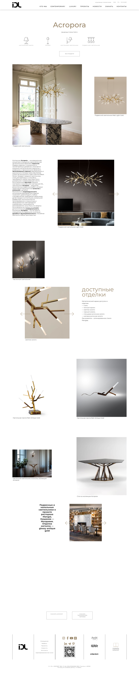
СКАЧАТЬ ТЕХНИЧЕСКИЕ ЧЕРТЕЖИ (82, 613)
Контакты (44, 646)
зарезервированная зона (44, 648)
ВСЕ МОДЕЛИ (69, 54)
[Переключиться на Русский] (123, 2)
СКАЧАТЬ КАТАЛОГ (57, 612)
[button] (113, 192)
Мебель (44, 639)
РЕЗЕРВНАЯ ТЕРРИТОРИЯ (103, 2)
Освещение (44, 636)
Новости (44, 643)
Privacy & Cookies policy (66, 663)
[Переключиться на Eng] (115, 2)
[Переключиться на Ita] (118, 2)
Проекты (44, 641)
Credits (78, 663)
